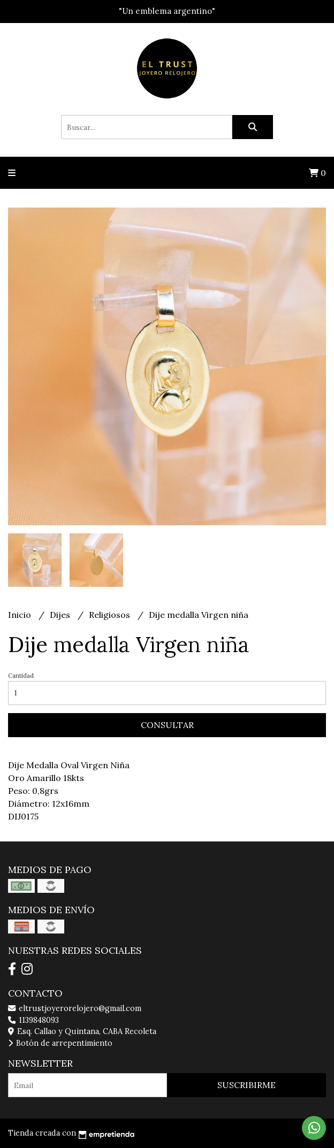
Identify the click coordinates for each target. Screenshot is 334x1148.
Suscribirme (246, 1085)
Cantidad (21, 675)
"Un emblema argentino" (167, 11)
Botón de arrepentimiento (60, 1043)
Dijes (61, 614)
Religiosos (110, 614)
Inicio (20, 614)
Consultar (167, 725)
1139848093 (33, 1020)
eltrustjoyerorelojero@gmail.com (74, 1008)
